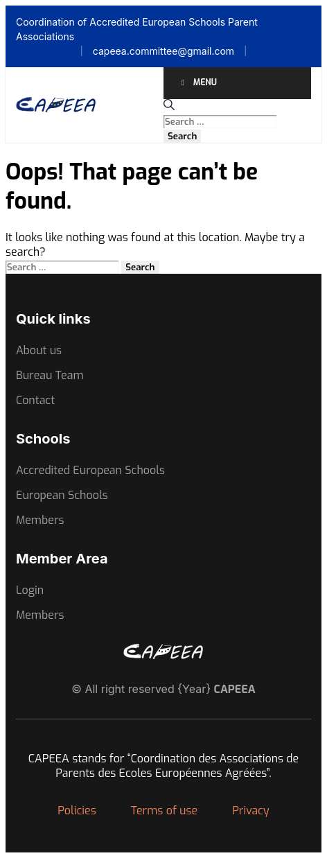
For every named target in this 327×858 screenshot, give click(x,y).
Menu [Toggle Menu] (197, 82)
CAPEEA (235, 689)
